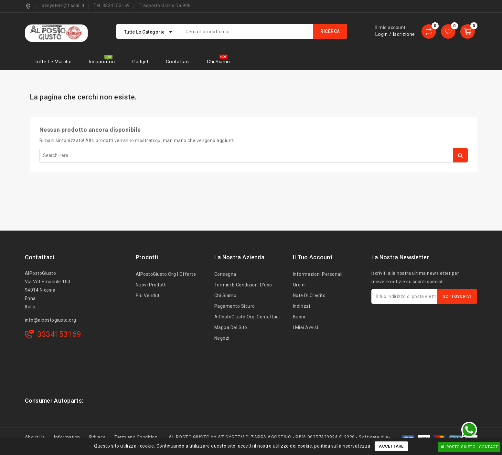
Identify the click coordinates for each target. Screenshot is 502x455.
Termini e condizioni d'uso (243, 284)
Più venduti (148, 295)
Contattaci (178, 62)
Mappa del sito (230, 327)
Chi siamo (218, 62)
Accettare (391, 446)
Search (460, 155)
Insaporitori (102, 62)
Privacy (97, 437)
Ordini (299, 284)
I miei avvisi (305, 327)
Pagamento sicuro (234, 306)
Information (67, 437)
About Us (35, 437)
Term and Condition (135, 437)
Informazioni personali (318, 274)
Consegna (225, 274)
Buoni (299, 316)
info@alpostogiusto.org (50, 320)
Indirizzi (301, 306)
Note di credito (309, 295)
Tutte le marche (53, 62)
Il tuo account (313, 257)
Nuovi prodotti (151, 284)
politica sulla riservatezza (342, 446)
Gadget (140, 62)
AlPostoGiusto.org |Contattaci (247, 316)
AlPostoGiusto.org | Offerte (166, 274)
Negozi (222, 338)
